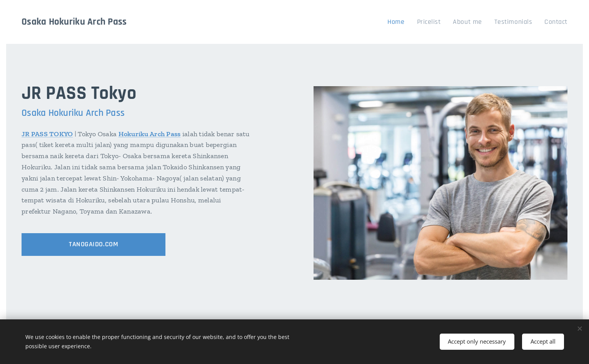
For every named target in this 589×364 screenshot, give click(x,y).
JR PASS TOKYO (47, 134)
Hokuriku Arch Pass (149, 134)
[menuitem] (410, 22)
